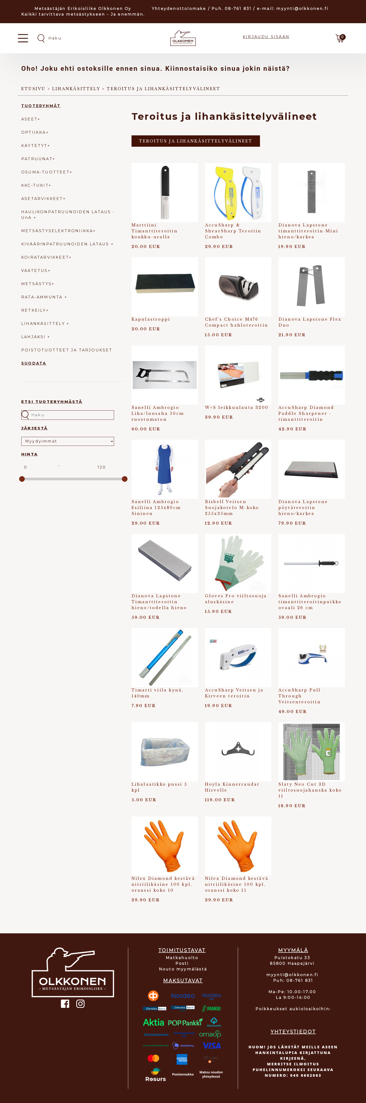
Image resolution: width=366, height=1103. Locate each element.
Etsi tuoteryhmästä (52, 401)
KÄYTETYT (34, 145)
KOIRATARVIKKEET (45, 257)
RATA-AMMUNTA (42, 297)
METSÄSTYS (36, 284)
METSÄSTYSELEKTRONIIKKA (57, 231)
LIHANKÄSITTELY (44, 323)
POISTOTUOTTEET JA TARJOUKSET (67, 350)
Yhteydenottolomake (179, 8)
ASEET (29, 119)
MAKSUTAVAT (183, 980)
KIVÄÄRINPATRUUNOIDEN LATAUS (66, 244)
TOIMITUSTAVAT (182, 950)
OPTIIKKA (33, 132)
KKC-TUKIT (35, 185)
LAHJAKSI (34, 337)
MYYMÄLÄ (293, 950)
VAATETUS (34, 270)
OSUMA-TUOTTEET (45, 172)
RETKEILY (33, 310)
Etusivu (33, 88)
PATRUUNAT (36, 159)
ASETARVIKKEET (42, 198)
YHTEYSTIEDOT (293, 1032)
